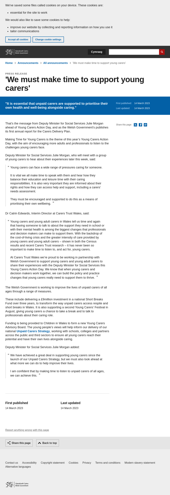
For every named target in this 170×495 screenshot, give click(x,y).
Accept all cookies (18, 39)
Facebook (140, 125)
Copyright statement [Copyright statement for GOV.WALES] (53, 462)
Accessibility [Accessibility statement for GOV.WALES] (29, 462)
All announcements (55, 63)
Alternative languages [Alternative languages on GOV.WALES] (18, 466)
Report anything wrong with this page (27, 430)
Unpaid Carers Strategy (33, 331)
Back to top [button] (49, 443)
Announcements (28, 63)
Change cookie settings (48, 39)
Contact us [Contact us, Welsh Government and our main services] (11, 462)
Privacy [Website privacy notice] (87, 462)
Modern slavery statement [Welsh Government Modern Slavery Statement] (140, 462)
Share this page (21, 443)
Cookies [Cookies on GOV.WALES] (73, 462)
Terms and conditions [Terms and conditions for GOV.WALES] (107, 462)
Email (145, 125)
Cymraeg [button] (96, 51)
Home (9, 63)
